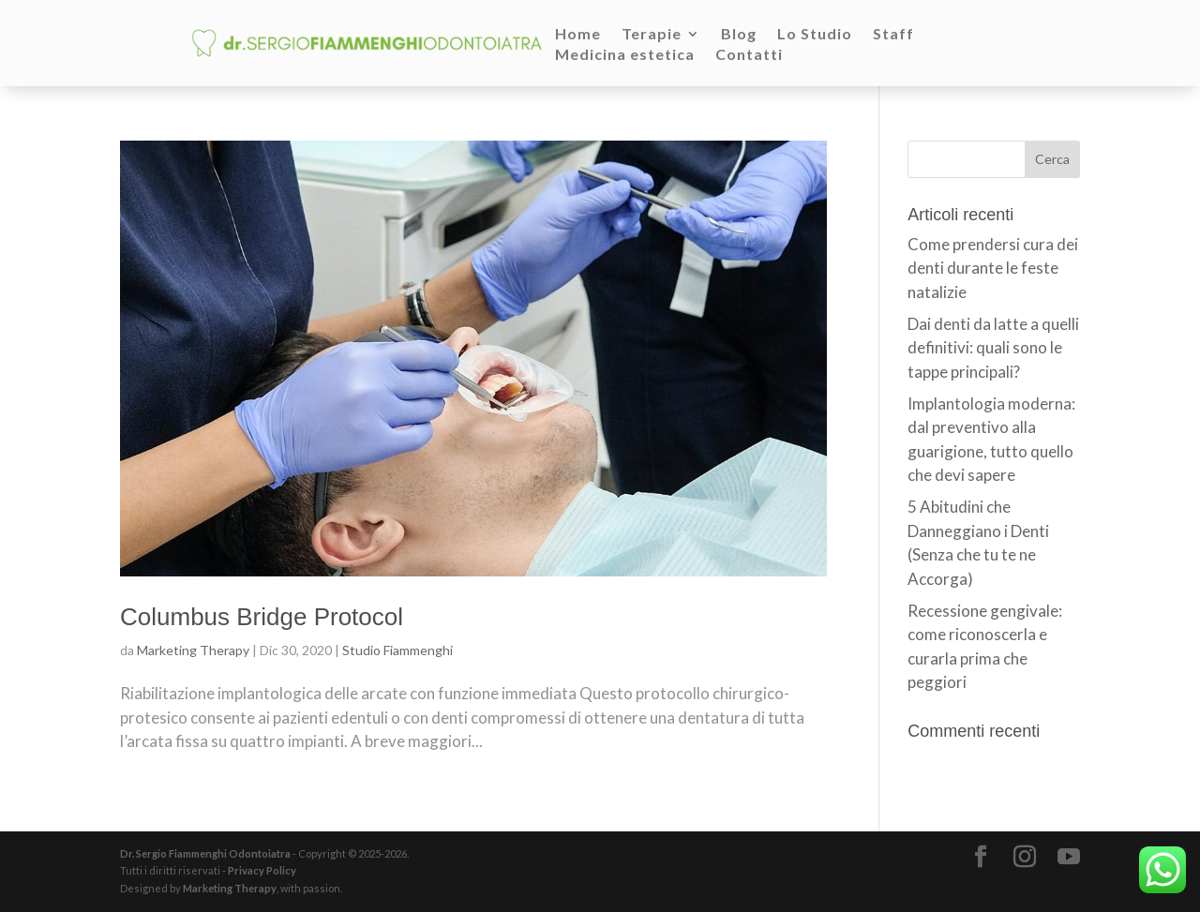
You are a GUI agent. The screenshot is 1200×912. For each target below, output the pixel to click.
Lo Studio (814, 34)
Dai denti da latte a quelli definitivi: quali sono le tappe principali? (993, 347)
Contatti (749, 55)
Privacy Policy (262, 870)
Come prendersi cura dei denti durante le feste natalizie (993, 268)
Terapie (652, 34)
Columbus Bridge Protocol (261, 617)
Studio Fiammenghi (397, 650)
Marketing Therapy (193, 650)
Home (578, 34)
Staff (893, 34)
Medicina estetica (625, 55)
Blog (739, 34)
